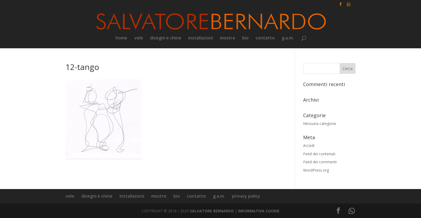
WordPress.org (316, 170)
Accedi (308, 145)
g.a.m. (288, 38)
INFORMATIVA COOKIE (259, 210)
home (121, 38)
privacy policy (246, 196)
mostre (227, 38)
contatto (265, 38)
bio (245, 38)
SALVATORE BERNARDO (212, 210)
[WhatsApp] (348, 5)
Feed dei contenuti (319, 153)
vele (138, 38)
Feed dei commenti (320, 161)
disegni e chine (165, 38)
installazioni (200, 38)
